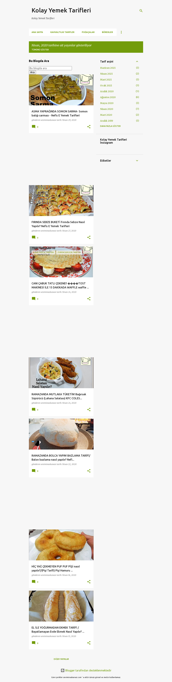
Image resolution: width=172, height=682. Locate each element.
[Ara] (141, 11)
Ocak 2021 (106, 85)
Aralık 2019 (106, 120)
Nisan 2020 (106, 109)
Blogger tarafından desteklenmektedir (86, 670)
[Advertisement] (60, 159)
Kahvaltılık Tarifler (62, 32)
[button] (89, 127)
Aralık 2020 (107, 91)
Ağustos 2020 (108, 97)
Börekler (107, 32)
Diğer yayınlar (61, 659)
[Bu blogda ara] (50, 68)
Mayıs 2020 (106, 103)
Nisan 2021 (106, 73)
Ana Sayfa (37, 32)
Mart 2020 (106, 114)
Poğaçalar (88, 32)
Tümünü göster (40, 50)
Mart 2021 (106, 79)
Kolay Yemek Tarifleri (61, 10)
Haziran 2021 (108, 67)
